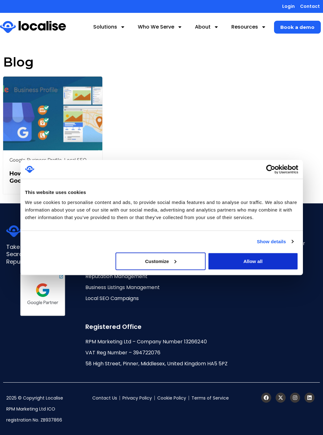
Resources (248, 27)
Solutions (109, 27)
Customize (160, 261)
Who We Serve (160, 27)
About (207, 27)
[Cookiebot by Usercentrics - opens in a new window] (270, 169)
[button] (297, 27)
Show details (271, 241)
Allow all (253, 261)
